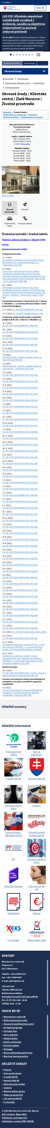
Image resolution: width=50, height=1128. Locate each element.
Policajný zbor (10, 1031)
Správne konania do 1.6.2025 (14, 249)
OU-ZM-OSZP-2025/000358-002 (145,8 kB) (20, 413)
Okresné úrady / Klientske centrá (17, 83)
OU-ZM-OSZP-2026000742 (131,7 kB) (27, 313)
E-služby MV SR (10, 1077)
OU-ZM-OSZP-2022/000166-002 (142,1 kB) (20, 621)
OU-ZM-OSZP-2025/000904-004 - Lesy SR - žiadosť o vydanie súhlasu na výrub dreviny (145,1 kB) (24, 674)
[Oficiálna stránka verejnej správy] (9, 2)
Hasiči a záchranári (12, 1042)
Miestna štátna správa (14, 1091)
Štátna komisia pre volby (15, 1020)
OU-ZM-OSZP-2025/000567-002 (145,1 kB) (20, 406)
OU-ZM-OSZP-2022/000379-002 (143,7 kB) (20, 596)
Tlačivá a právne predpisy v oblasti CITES (23, 239)
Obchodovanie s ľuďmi (14, 1084)
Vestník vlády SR (11, 1080)
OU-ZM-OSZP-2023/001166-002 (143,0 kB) (20, 470)
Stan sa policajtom (12, 1073)
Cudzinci (8, 1087)
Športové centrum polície (16, 1056)
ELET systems (8, 1114)
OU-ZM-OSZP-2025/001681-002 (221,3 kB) (20, 338)
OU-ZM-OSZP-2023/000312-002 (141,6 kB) (20, 514)
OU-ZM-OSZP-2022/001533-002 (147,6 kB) (20, 520)
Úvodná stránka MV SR (12, 63)
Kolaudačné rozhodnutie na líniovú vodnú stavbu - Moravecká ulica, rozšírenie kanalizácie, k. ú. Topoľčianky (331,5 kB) (23, 262)
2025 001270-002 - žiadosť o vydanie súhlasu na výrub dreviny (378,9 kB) (22, 358)
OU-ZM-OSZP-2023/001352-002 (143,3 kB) (20, 457)
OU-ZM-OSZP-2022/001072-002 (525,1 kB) (20, 533)
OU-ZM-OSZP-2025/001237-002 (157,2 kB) (20, 375)
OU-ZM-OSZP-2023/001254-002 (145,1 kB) (20, 463)
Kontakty (32, 114)
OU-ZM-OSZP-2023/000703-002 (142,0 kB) (20, 482)
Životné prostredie (12, 87)
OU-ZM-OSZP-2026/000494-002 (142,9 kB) (20, 332)
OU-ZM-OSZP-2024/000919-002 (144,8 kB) (20, 432)
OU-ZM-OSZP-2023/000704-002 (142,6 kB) (20, 489)
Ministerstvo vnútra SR (15, 1016)
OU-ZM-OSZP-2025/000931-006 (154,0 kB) (20, 400)
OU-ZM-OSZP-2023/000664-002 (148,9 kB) (20, 495)
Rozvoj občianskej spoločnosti (18, 1052)
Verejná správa (11, 1038)
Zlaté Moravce (39, 83)
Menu (40, 7)
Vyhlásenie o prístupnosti (14, 1117)
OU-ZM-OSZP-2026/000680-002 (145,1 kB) (20, 325)
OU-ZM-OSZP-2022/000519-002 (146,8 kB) (20, 577)
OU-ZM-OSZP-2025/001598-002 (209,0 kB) (20, 344)
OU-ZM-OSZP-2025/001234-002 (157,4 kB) (20, 394)
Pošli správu (25, 144)
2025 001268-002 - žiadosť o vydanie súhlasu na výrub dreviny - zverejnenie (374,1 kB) (22, 367)
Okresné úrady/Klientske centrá (19, 1024)
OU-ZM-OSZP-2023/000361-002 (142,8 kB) (20, 501)
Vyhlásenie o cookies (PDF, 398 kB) (18, 1121)
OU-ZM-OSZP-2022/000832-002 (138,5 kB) (20, 558)
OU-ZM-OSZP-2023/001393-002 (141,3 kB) (20, 444)
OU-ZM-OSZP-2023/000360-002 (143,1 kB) (20, 508)
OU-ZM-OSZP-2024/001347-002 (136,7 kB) (20, 425)
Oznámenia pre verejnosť (32, 117)
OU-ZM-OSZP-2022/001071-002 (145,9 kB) (20, 539)
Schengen (8, 1049)
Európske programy (13, 1027)
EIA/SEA (5, 244)
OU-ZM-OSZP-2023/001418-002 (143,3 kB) (20, 438)
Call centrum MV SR (13, 1098)
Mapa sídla (21, 1114)
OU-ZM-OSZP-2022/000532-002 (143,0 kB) (20, 571)
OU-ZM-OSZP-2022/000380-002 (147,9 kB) (20, 590)
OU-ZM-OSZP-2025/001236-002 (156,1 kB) (20, 381)
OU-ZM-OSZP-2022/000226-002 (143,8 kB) (20, 615)
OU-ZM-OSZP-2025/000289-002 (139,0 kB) (20, 419)
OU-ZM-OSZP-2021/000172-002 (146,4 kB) (20, 638)
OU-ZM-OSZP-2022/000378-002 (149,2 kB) (20, 602)
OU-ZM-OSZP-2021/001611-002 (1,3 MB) (29, 632)
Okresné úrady (29, 63)
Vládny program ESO (13, 1095)
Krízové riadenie (11, 1045)
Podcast (7, 1069)
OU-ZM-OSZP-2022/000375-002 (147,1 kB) (20, 583)
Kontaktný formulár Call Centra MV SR (20, 996)
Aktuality (7, 112)
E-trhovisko (9, 1102)
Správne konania (10, 117)
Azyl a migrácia (11, 1034)
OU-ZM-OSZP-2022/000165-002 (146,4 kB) (20, 628)
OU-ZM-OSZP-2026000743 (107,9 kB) (27, 309)
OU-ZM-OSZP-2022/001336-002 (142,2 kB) (20, 527)
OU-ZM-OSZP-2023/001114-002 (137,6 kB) (20, 476)
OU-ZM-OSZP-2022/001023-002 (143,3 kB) (20, 552)
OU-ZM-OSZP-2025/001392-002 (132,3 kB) (20, 351)
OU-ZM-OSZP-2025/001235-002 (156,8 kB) (20, 387)
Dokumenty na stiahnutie (14, 114)
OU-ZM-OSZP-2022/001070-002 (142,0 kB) (20, 546)
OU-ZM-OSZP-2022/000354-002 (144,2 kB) (20, 609)
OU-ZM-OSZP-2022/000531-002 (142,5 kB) (20, 565)
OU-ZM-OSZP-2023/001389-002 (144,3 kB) (20, 451)
